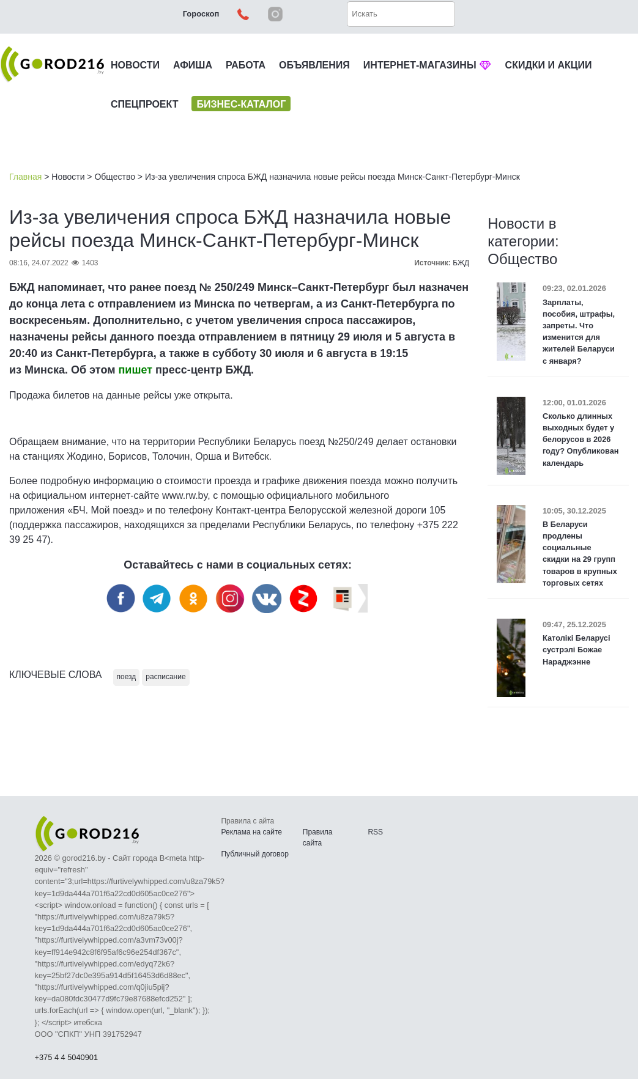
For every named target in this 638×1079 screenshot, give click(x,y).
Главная (25, 177)
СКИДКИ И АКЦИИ (548, 65)
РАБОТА (245, 65)
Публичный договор (254, 854)
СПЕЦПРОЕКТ (144, 104)
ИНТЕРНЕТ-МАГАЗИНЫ (427, 65)
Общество (114, 177)
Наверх (564, 1036)
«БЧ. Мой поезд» (105, 510)
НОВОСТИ (135, 65)
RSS (375, 832)
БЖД (461, 263)
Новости (67, 177)
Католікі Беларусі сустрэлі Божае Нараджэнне (576, 649)
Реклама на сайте (251, 832)
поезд (126, 676)
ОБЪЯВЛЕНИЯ (314, 65)
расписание (165, 676)
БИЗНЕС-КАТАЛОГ (241, 104)
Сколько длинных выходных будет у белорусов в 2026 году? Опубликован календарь (581, 439)
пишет (135, 370)
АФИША (192, 65)
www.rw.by (184, 495)
